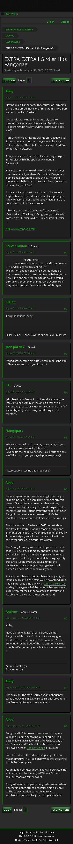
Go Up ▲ (50, 832)
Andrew (12, 612)
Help (21, 832)
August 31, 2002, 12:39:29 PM (20, 436)
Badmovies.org (36, 748)
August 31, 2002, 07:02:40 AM (20, 353)
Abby (9, 91)
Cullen (11, 302)
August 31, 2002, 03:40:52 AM (20, 308)
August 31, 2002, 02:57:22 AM (20, 97)
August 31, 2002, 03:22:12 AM (20, 252)
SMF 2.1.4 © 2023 (27, 836)
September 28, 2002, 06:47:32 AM (23, 725)
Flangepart (14, 431)
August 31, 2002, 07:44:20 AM (20, 391)
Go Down (9, 80)
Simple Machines (46, 836)
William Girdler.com (55, 583)
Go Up (7, 809)
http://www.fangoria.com (20, 229)
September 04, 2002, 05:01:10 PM (23, 617)
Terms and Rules (34, 832)
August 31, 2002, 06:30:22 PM (20, 488)
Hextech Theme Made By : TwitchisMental (36, 840)
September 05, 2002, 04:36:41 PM (23, 687)
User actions (61, 80)
